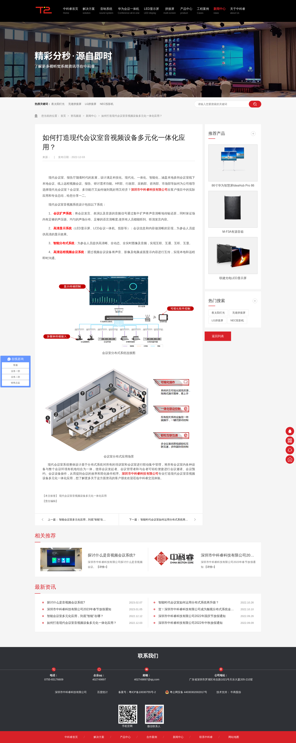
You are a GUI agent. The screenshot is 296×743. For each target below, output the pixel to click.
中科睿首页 (70, 11)
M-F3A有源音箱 (233, 231)
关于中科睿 (237, 11)
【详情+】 (102, 566)
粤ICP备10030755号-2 (142, 692)
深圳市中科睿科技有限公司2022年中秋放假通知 (190, 622)
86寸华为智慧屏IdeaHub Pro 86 (233, 185)
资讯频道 (76, 115)
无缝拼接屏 (74, 103)
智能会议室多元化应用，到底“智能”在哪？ (83, 519)
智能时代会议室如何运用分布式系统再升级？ (165, 519)
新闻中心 (220, 11)
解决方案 (89, 11)
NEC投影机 (106, 103)
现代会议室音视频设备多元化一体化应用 (83, 495)
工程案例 (203, 11)
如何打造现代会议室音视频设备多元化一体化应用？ (131, 115)
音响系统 (106, 11)
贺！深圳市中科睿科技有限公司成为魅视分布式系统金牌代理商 (196, 609)
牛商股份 (235, 692)
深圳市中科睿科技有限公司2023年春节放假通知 (228, 555)
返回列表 (218, 336)
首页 (64, 115)
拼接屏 (169, 11)
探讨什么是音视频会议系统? (111, 555)
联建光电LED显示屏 (232, 278)
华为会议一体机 (129, 11)
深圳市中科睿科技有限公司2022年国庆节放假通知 (192, 616)
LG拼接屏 (90, 103)
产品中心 (186, 11)
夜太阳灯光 (58, 103)
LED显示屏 (151, 11)
